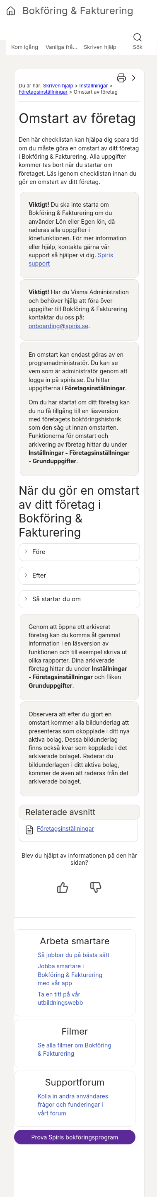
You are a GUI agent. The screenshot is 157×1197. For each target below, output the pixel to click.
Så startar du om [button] (56, 599)
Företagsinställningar (43, 92)
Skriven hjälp (58, 85)
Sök (138, 47)
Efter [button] (39, 575)
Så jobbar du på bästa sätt (73, 954)
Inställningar (93, 85)
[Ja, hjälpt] (62, 887)
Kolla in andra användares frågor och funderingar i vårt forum (73, 1105)
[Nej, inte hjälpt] (95, 887)
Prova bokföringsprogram (74, 1137)
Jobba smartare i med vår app (70, 974)
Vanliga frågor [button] (63, 47)
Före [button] (38, 552)
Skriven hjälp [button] (100, 47)
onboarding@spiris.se (58, 325)
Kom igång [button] (24, 47)
